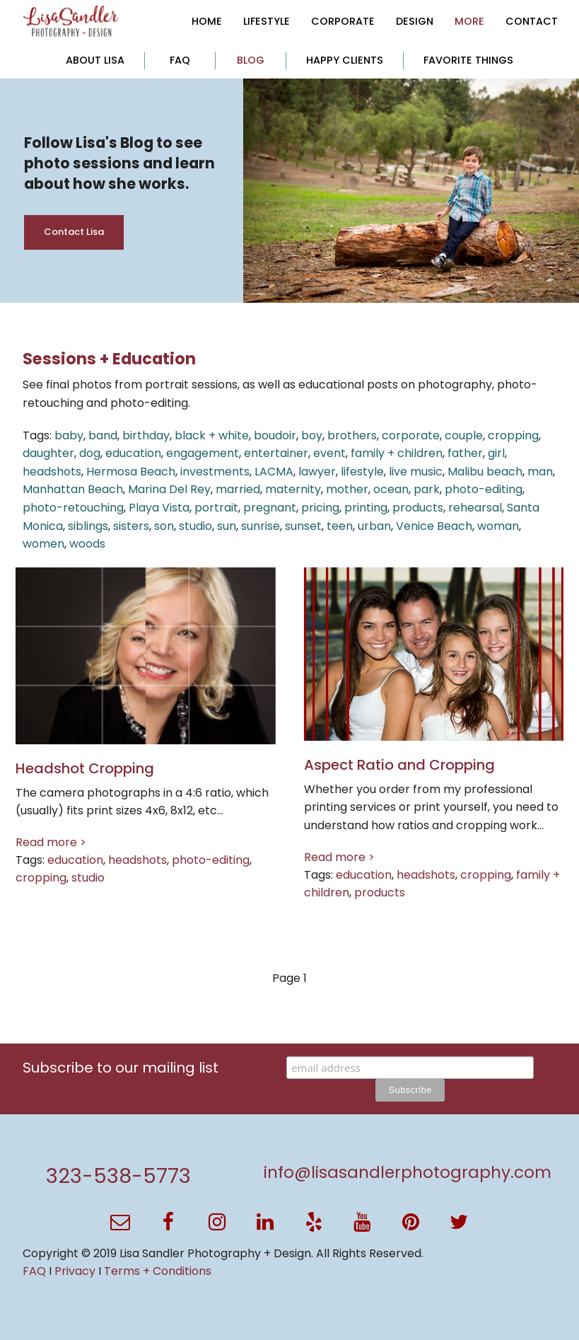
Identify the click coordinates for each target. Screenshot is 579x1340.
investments (215, 471)
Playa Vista (159, 507)
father (465, 453)
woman (498, 526)
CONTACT (531, 21)
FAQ (180, 60)
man (540, 471)
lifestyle (362, 471)
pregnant (269, 507)
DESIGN (414, 21)
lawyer (317, 471)
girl (496, 453)
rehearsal (475, 507)
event (329, 453)
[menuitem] (207, 21)
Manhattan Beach (73, 489)
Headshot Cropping (85, 768)
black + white (212, 435)
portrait (216, 507)
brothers (352, 435)
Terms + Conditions (157, 1271)
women (43, 544)
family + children (397, 453)
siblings (88, 526)
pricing (320, 507)
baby (68, 435)
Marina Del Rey (169, 489)
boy (311, 435)
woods (87, 544)
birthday (146, 435)
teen (340, 526)
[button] (120, 1221)
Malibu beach (485, 471)
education (133, 453)
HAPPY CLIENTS (344, 60)
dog (89, 453)
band (102, 435)
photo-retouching (73, 507)
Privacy (74, 1271)
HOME (207, 21)
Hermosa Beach (130, 471)
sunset (303, 526)
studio (195, 526)
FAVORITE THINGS (468, 60)
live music (416, 471)
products (417, 507)
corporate (411, 435)
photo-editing (483, 489)
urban (374, 526)
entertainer (276, 453)
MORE (469, 21)
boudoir (275, 435)
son (164, 526)
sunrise (260, 526)
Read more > (51, 842)
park (427, 489)
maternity (293, 489)
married (238, 489)
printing (365, 507)
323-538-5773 (118, 1176)
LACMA (274, 471)
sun (226, 526)
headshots (52, 471)
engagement (202, 453)
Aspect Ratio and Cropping (399, 765)
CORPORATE (343, 21)
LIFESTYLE (266, 21)
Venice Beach (434, 526)
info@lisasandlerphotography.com (407, 1172)
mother (347, 489)
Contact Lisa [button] (74, 231)
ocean (391, 489)
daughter (48, 453)
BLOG (250, 60)
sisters (131, 526)
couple (464, 435)
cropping (513, 435)
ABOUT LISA (95, 60)
